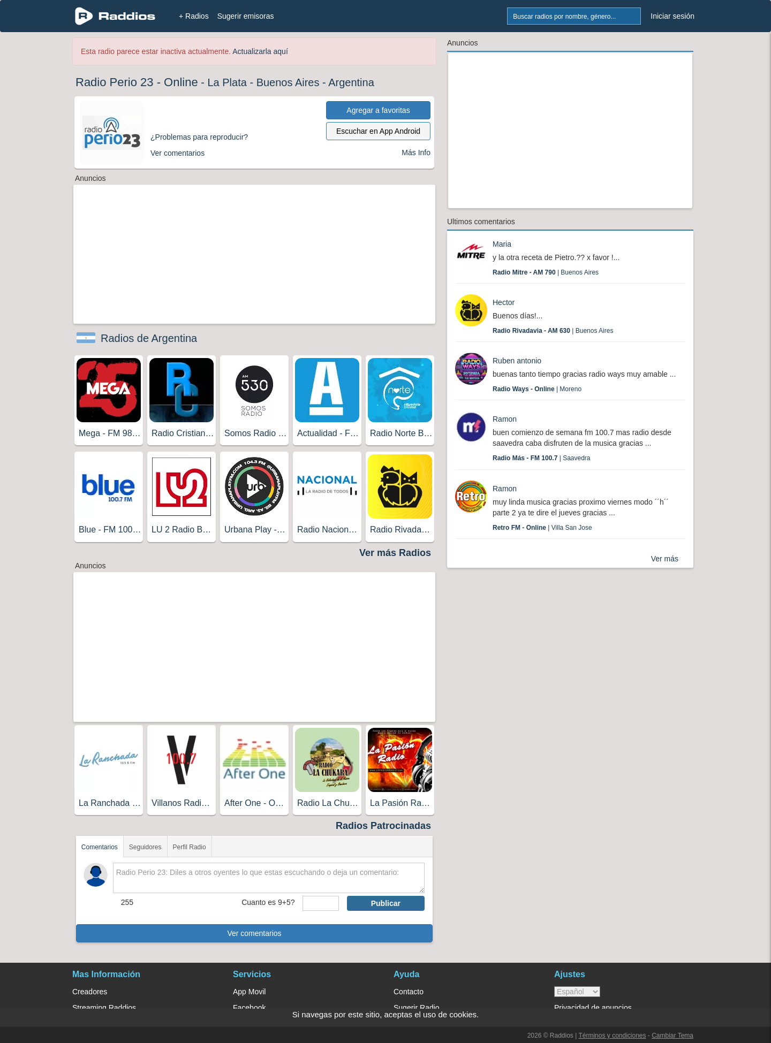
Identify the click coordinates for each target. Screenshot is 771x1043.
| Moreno (537, 389)
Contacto (409, 991)
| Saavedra (542, 458)
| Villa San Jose (542, 527)
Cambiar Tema (672, 1035)
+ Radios (194, 16)
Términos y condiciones (612, 1035)
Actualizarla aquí (260, 51)
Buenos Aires (288, 82)
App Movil (249, 991)
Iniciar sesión (672, 16)
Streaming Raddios (104, 1007)
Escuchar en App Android (378, 131)
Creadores (89, 991)
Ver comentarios (254, 933)
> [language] (577, 991)
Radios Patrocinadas (383, 825)
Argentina (351, 82)
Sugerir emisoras (245, 16)
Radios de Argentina (149, 338)
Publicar (385, 903)
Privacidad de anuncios (593, 1007)
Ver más (664, 558)
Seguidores (145, 847)
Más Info (416, 152)
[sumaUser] (320, 903)
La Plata (226, 82)
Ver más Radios (395, 552)
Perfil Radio (189, 847)
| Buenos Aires (546, 272)
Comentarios (99, 847)
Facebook (249, 1007)
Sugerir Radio (417, 1007)
